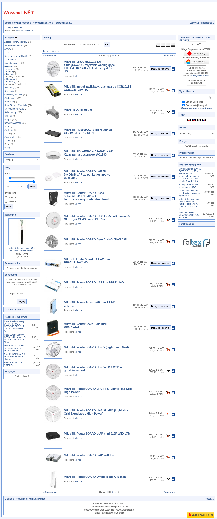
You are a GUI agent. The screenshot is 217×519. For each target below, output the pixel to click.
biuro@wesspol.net (199, 75)
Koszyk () (48, 23)
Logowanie (195, 23)
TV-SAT (8, 140)
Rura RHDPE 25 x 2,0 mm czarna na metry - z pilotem (15, 356)
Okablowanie (10, 98)
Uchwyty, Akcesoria (13, 123)
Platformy (10, 81)
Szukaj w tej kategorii (196, 105)
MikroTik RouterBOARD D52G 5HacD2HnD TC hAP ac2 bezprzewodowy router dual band (86, 196)
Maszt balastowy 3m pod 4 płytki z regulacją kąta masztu (189, 193)
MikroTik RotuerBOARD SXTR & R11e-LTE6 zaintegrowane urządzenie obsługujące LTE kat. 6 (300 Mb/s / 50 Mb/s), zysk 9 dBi (190, 175)
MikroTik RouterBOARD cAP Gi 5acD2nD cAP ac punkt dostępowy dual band (87, 174)
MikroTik (18, 27)
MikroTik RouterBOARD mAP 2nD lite (89, 455)
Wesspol (29, 30)
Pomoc (41, 499)
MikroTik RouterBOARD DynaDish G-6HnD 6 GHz (97, 239)
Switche (8, 116)
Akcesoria (10, 69)
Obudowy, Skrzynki (13, 94)
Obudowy (10, 79)
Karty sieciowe (11, 59)
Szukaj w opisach (194, 102)
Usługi (7, 148)
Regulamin (21, 499)
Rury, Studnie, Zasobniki (15, 105)
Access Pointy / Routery (15, 42)
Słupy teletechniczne (14, 109)
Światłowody (10, 112)
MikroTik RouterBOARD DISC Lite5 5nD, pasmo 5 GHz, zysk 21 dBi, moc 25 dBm (97, 218)
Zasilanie (8, 130)
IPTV (6, 52)
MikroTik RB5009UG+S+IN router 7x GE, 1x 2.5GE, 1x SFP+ (88, 131)
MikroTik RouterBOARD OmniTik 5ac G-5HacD (95, 476)
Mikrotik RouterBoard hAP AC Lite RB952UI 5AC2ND (87, 261)
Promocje (26, 23)
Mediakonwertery (12, 63)
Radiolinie (9, 102)
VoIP (6, 126)
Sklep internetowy (104, 513)
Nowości (37, 23)
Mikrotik (19, 30)
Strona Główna (12, 23)
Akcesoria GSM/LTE (14, 45)
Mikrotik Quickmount (78, 109)
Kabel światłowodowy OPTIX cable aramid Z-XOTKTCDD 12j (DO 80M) (15, 338)
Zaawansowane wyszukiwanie (196, 108)
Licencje (10, 74)
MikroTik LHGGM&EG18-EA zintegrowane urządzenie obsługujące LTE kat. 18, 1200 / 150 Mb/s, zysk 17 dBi (89, 66)
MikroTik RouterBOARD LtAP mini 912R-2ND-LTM (97, 433)
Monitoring (9, 87)
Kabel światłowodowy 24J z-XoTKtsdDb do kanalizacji (22, 249)
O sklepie (9, 499)
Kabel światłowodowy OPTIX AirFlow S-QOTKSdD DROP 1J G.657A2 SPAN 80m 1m (14, 326)
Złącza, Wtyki (10, 137)
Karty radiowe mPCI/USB (16, 56)
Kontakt (68, 23)
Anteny (7, 49)
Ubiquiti (7, 119)
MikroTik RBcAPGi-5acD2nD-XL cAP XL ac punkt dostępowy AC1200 (88, 153)
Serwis (59, 23)
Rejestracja (208, 23)
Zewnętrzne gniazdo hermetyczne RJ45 (188, 185)
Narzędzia (9, 91)
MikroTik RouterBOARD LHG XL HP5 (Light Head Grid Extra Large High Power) (97, 412)
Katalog (8, 27)
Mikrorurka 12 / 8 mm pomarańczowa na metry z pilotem (14, 348)
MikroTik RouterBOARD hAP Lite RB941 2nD (94, 282)
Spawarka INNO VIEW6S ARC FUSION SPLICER (189, 215)
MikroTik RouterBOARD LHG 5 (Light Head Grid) (96, 347)
